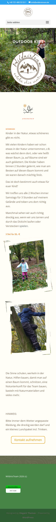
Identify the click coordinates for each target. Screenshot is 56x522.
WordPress (28, 517)
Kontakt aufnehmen (28, 440)
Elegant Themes (27, 513)
